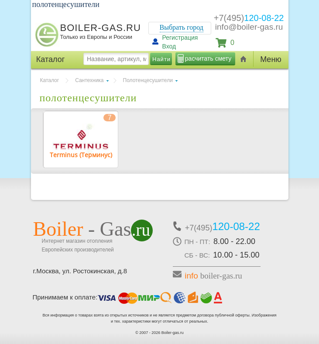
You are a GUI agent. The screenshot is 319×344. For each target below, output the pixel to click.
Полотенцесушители (148, 80)
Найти (161, 59)
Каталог (49, 80)
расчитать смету (208, 58)
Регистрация (180, 37)
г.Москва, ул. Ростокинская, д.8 (80, 271)
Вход (169, 46)
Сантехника (89, 80)
